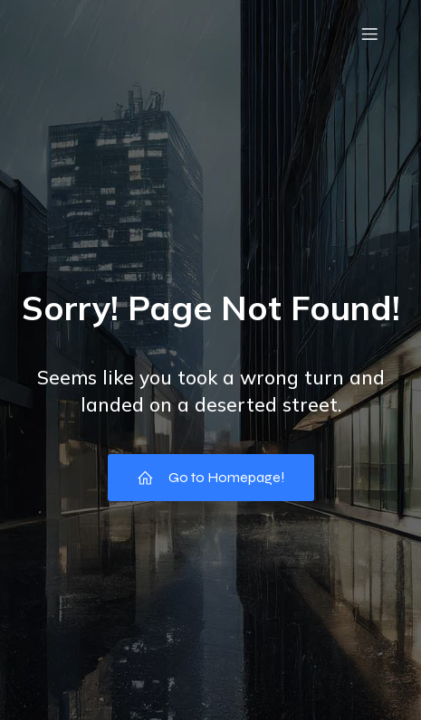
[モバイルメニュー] (369, 33)
